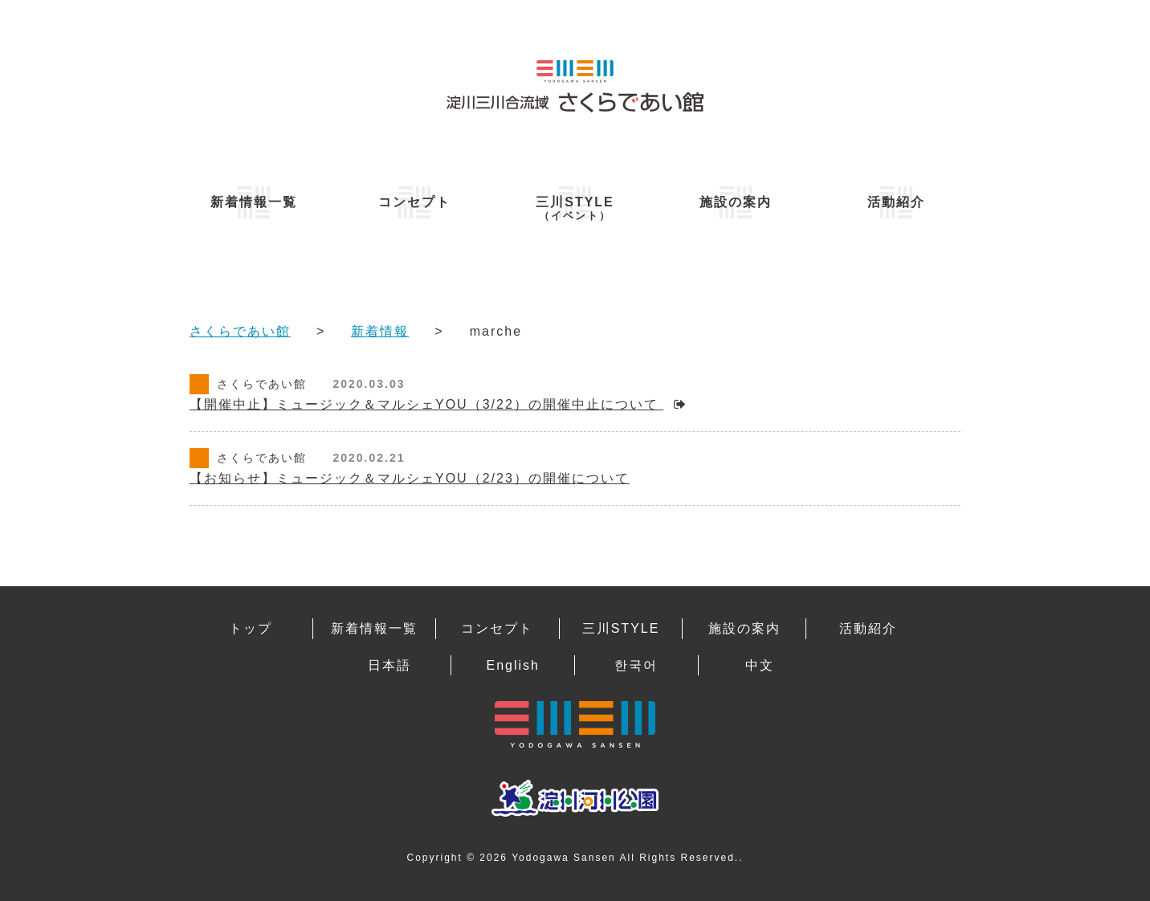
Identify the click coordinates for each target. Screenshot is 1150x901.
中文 (759, 665)
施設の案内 (735, 202)
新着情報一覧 (253, 202)
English (512, 665)
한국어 (636, 665)
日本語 (389, 665)
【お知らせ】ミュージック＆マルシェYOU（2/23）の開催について (410, 478)
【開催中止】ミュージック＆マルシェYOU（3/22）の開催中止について (426, 404)
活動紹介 (896, 202)
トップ (250, 628)
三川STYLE (575, 208)
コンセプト (414, 202)
